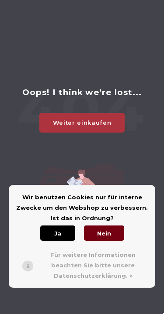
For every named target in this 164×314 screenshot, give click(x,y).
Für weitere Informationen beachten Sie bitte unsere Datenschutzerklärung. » (93, 265)
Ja (57, 233)
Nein (104, 233)
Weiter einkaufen (82, 122)
